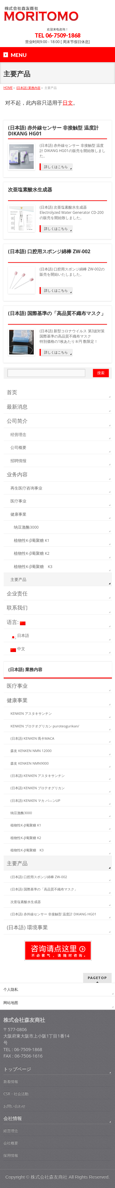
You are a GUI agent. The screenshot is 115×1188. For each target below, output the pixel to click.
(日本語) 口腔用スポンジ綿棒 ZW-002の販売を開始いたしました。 (72, 271)
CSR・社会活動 (16, 1093)
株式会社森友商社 (49, 1176)
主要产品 (18, 579)
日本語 (19, 636)
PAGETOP (97, 978)
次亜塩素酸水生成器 (30, 190)
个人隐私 (10, 989)
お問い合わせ (14, 1106)
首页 (12, 392)
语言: (16, 622)
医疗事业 (18, 501)
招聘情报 (18, 460)
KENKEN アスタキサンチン (31, 713)
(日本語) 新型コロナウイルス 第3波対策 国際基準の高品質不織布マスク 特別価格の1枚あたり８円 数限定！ (72, 336)
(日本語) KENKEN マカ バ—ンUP (35, 800)
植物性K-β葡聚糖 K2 (31, 553)
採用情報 (10, 1155)
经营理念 (18, 434)
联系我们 (17, 607)
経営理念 (10, 1130)
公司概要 (18, 447)
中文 (17, 649)
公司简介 (17, 420)
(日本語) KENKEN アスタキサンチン (37, 775)
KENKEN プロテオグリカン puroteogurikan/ (44, 726)
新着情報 (10, 1081)
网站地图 (10, 1003)
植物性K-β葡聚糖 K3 (33, 566)
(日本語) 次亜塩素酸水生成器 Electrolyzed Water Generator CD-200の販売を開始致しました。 (72, 212)
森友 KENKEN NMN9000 (29, 763)
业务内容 (17, 474)
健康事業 (18, 514)
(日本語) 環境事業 (27, 927)
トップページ (17, 1069)
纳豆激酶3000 (26, 527)
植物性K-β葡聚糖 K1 (31, 540)
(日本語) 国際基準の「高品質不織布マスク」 (57, 313)
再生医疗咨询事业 (26, 488)
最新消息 (17, 406)
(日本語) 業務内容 (25, 669)
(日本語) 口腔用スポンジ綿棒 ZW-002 (49, 252)
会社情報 (12, 1118)
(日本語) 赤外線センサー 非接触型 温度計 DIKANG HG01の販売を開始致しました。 (72, 150)
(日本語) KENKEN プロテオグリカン (37, 788)
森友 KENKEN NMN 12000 (31, 750)
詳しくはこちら (56, 166)
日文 (68, 102)
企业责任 (17, 593)
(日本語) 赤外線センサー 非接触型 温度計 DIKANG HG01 (53, 131)
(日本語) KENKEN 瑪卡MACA (32, 738)
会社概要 (10, 1143)
